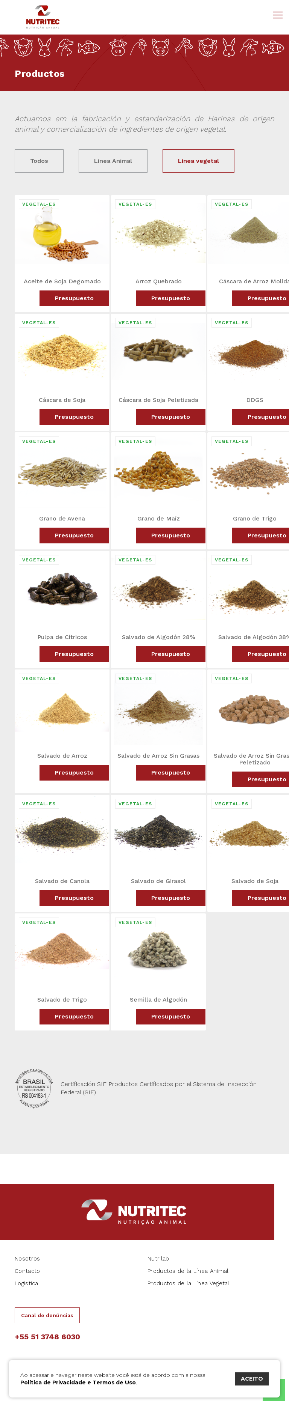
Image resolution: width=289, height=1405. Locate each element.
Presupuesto (74, 298)
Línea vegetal (198, 160)
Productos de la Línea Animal (188, 1271)
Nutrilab (158, 1258)
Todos (39, 160)
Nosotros (27, 1258)
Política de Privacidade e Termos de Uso (78, 1382)
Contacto (27, 1271)
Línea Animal (113, 160)
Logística (26, 1283)
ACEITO (252, 1378)
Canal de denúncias (47, 1315)
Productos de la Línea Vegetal (189, 1283)
